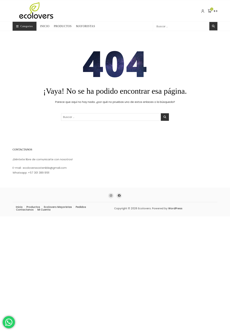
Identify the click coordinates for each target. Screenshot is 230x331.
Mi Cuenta (43, 209)
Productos (33, 207)
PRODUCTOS (63, 26)
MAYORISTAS (85, 26)
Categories (24, 26)
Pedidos (81, 207)
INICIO (45, 26)
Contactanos (25, 209)
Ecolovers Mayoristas (58, 207)
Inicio (19, 207)
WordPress (175, 208)
